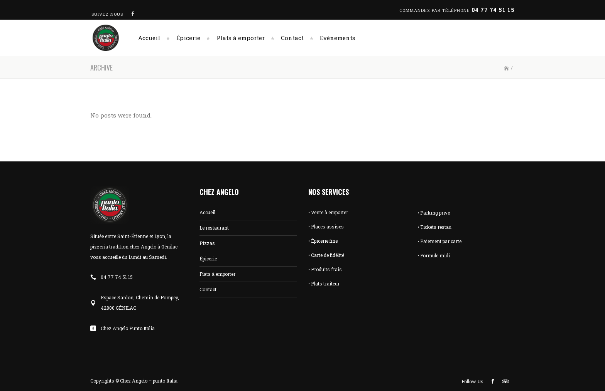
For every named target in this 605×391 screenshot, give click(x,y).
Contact (207, 289)
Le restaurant (214, 228)
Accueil (207, 212)
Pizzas (207, 243)
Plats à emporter (217, 274)
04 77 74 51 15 (493, 9)
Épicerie (208, 258)
